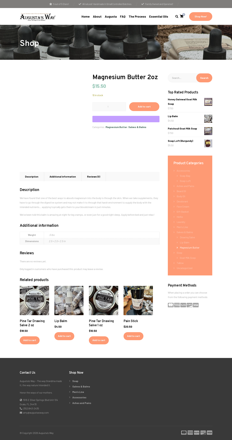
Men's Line (182, 226)
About (97, 16)
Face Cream (183, 206)
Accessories (183, 170)
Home (86, 16)
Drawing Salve (187, 237)
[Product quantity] (109, 106)
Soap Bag (185, 175)
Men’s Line (78, 391)
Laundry (181, 221)
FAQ (122, 16)
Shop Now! (201, 16)
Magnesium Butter (116, 127)
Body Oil (181, 196)
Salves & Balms (137, 127)
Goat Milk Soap (188, 257)
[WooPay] (125, 119)
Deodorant (182, 201)
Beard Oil (181, 191)
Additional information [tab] (63, 176)
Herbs (180, 216)
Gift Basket (183, 211)
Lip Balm (184, 242)
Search (204, 77)
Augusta (111, 16)
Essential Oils (158, 16)
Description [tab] (31, 176)
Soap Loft (185, 180)
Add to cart (144, 106)
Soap (179, 252)
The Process (137, 16)
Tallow (180, 262)
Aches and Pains (185, 185)
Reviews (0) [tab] (93, 176)
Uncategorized (184, 268)
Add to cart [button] (29, 340)
